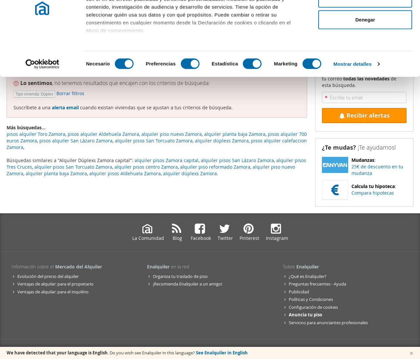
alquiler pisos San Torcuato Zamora (73, 167)
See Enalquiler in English (222, 353)
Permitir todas (365, 17)
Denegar (365, 60)
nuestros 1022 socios (139, 24)
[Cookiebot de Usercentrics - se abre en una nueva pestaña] (42, 105)
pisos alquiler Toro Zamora (36, 134)
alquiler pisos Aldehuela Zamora (125, 173)
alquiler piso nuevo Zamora (171, 134)
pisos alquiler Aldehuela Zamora (103, 134)
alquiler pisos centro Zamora (146, 167)
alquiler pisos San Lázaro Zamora (237, 160)
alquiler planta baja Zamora (56, 173)
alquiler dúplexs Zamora (190, 173)
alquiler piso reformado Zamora (215, 167)
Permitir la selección (365, 39)
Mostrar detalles (352, 105)
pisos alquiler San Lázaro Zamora (76, 140)
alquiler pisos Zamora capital (167, 160)
